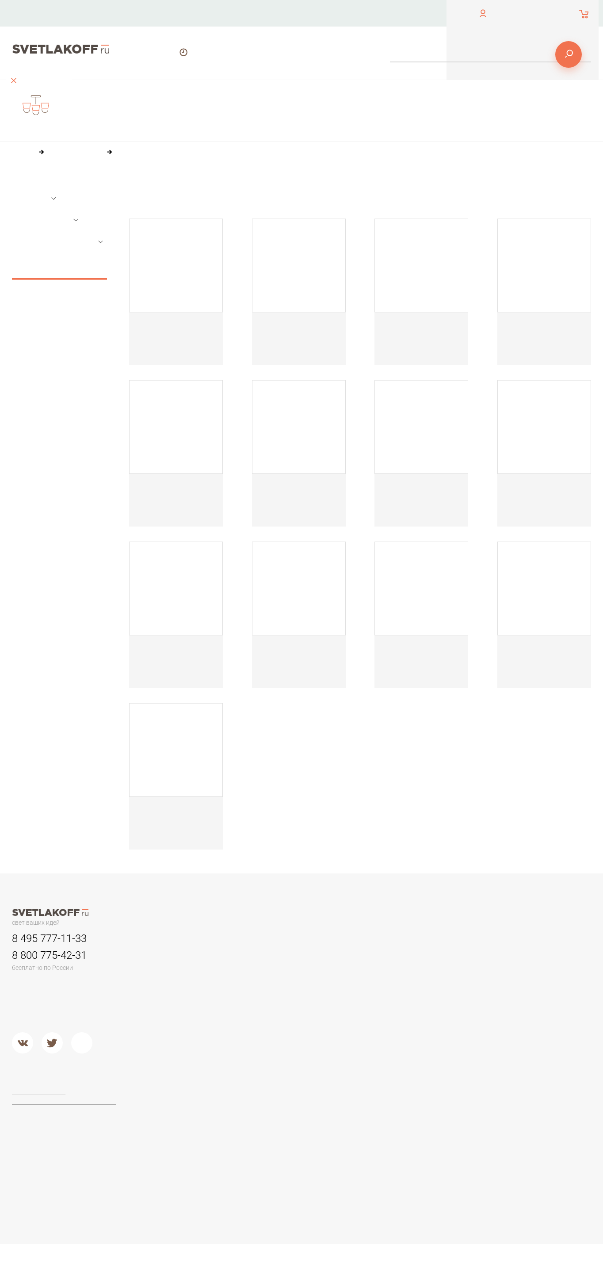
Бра (380, 939)
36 (181, 202)
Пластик (387, 981)
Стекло (386, 1003)
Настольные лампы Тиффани (527, 970)
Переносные (287, 981)
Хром (275, 1048)
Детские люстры (183, 992)
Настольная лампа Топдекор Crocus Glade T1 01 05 (173, 331)
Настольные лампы (513, 939)
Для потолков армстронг (304, 970)
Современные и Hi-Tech (519, 992)
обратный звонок (35, 19)
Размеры (34, 199)
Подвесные (177, 1037)
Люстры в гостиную (188, 981)
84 (219, 202)
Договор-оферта (40, 1092)
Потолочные (178, 1026)
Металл (279, 1037)
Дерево (387, 992)
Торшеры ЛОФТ (183, 1109)
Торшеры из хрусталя (191, 1153)
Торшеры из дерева (190, 1120)
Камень (387, 970)
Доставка (401, 13)
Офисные (498, 959)
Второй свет (177, 1015)
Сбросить (59, 270)
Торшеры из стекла (188, 1165)
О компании (274, 13)
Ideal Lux (280, 1109)
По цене (189, 185)
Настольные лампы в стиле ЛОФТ (534, 1003)
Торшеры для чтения (190, 1098)
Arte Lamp (282, 1120)
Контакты (206, 13)
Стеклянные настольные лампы (531, 981)
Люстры (171, 939)
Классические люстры (192, 970)
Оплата (340, 13)
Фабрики (281, 1079)
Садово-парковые (295, 992)
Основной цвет (46, 221)
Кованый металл (400, 1015)
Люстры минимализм (190, 959)
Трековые (283, 959)
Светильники (287, 939)
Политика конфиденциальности (62, 1103)
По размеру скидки (311, 185)
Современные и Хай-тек (196, 1142)
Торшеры (173, 1079)
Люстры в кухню (183, 1003)
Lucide (277, 1131)
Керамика (390, 959)
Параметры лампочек (57, 242)
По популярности (242, 185)
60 (200, 202)
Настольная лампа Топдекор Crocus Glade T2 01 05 (297, 331)
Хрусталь (389, 1026)
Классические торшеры (194, 1131)
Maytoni (279, 1098)
